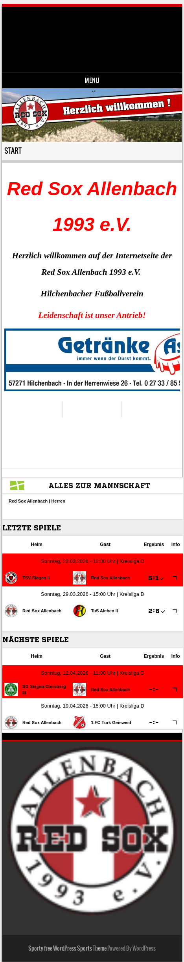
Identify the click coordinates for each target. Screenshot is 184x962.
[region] (92, 360)
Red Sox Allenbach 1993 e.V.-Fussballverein (98, 33)
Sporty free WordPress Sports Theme (67, 948)
